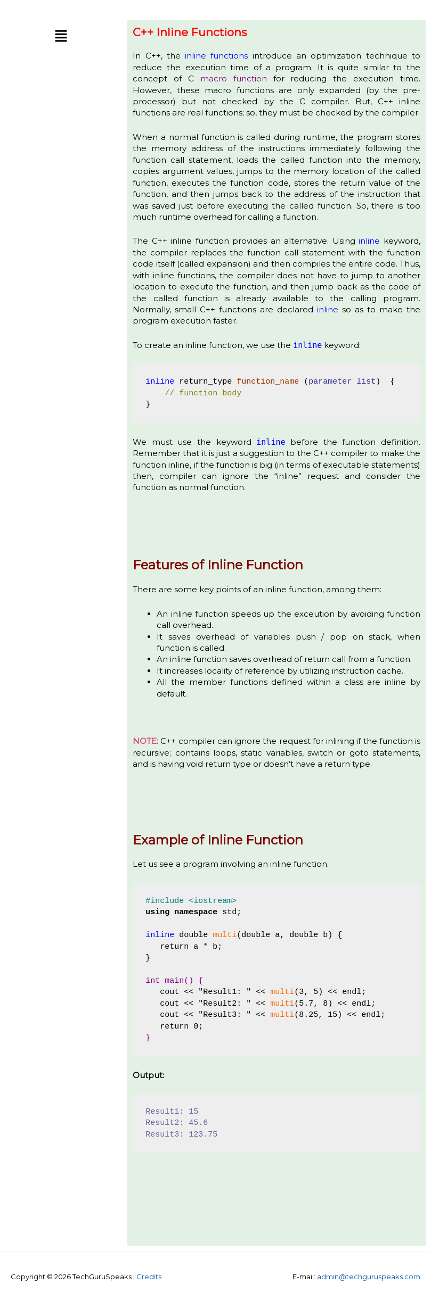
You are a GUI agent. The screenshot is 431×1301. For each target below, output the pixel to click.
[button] (60, 36)
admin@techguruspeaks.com (368, 1276)
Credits (148, 1276)
